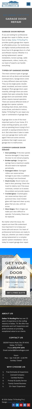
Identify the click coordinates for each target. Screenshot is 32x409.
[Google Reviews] (28, 405)
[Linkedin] (24, 405)
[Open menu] (28, 4)
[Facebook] (13, 405)
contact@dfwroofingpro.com (18, 350)
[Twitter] (17, 405)
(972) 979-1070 (19, 348)
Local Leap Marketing (16, 402)
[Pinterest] (21, 405)
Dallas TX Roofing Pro (20, 40)
